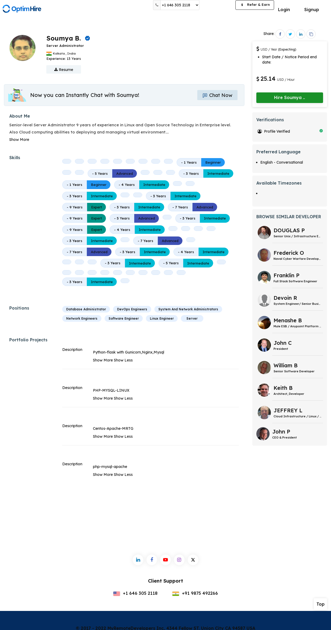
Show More (19, 139)
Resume (63, 69)
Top (320, 604)
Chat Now (217, 95)
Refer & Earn (255, 5)
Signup (311, 9)
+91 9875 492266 (195, 593)
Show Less (123, 360)
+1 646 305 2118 (135, 593)
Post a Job (217, 5)
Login (284, 9)
